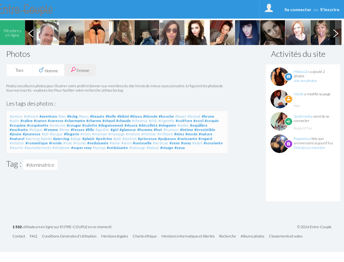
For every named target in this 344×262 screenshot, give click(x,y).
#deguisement (110, 125)
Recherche (227, 236)
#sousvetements (38, 147)
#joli (45, 134)
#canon (40, 120)
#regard (205, 138)
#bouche (166, 116)
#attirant (31, 116)
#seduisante (97, 143)
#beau (84, 116)
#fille (90, 129)
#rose (67, 143)
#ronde (55, 143)
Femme (80, 70)
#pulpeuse (167, 138)
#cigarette (166, 120)
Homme (48, 70)
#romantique (36, 143)
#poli (117, 138)
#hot (158, 129)
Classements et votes (285, 236)
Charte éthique (145, 236)
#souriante (213, 143)
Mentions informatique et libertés (188, 236)
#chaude (123, 120)
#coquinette (37, 125)
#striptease (61, 147)
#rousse (79, 143)
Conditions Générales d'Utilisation (69, 236)
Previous (31, 32)
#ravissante (187, 138)
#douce (131, 125)
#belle (111, 116)
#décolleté (148, 125)
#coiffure (184, 120)
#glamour (128, 129)
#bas (62, 116)
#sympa (99, 147)
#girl (114, 129)
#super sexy (81, 147)
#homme (144, 129)
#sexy (186, 143)
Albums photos (252, 236)
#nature (205, 134)
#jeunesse (31, 134)
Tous (20, 70)
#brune (208, 116)
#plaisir (88, 138)
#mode (191, 134)
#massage (116, 134)
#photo (46, 138)
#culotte (89, 125)
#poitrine (104, 138)
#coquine (18, 125)
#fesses (77, 129)
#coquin (212, 120)
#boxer (180, 116)
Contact (18, 236)
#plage (75, 138)
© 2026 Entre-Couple (314, 227)
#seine (115, 143)
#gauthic (102, 129)
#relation (17, 143)
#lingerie (71, 134)
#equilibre (198, 125)
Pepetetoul (302, 138)
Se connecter (297, 9)
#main (85, 134)
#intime (186, 129)
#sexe (175, 143)
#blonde (150, 116)
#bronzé (194, 116)
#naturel (17, 138)
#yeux (179, 147)
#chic (153, 120)
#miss (179, 134)
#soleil (197, 143)
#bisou (136, 116)
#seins (126, 143)
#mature (133, 134)
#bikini (123, 116)
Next (336, 32)
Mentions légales (114, 236)
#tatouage (137, 147)
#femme (51, 129)
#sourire (16, 147)
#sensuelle (142, 143)
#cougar (74, 125)
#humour (171, 129)
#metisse (148, 134)
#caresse (55, 120)
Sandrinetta (303, 116)
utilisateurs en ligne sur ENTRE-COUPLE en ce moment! (62, 227)
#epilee (183, 125)
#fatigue (36, 129)
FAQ (33, 236)
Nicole (299, 94)
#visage (166, 147)
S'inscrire (329, 9)
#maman (99, 134)
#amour (16, 116)
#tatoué (153, 147)
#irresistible (204, 129)
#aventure (48, 116)
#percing (32, 138)
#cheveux (139, 120)
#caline (26, 120)
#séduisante (117, 147)
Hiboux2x (301, 71)
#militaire (165, 134)
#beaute (97, 116)
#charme (93, 120)
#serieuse (160, 143)
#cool (198, 120)
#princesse (147, 138)
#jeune (15, 134)
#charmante (75, 120)
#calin (14, 120)
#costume (58, 125)
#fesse (64, 129)
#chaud (108, 120)
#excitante (19, 129)
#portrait (129, 138)
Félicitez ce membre (309, 147)
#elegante (167, 125)
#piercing (61, 138)
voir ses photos (305, 80)
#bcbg (72, 116)
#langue (56, 134)
